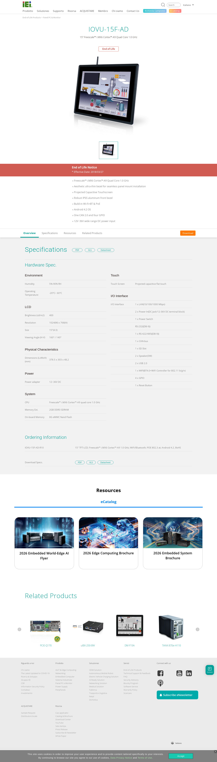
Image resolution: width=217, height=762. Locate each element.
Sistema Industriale (63, 680)
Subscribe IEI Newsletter (65, 732)
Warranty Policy (130, 689)
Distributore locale (29, 716)
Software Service (131, 686)
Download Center (63, 719)
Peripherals (60, 689)
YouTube (59, 722)
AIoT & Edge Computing (65, 670)
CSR (23, 683)
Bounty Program (131, 683)
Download (187, 233)
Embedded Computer (64, 676)
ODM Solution (95, 670)
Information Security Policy (32, 686)
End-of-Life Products (32, 17)
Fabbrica (93, 689)
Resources (70, 233)
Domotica (93, 699)
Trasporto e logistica (98, 693)
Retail (91, 696)
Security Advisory (131, 680)
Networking (60, 673)
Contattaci (25, 689)
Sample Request (28, 712)
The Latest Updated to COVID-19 (35, 673)
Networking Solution (98, 683)
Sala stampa (60, 726)
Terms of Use (145, 758)
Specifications (50, 233)
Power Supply (61, 686)
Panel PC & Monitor (52, 17)
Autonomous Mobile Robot (101, 673)
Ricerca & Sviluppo (29, 676)
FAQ (125, 676)
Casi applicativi (61, 712)
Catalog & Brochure (64, 716)
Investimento (26, 693)
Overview (29, 233)
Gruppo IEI (25, 680)
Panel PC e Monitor (63, 683)
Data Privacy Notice (121, 758)
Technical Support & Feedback (137, 673)
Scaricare (128, 693)
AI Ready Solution (97, 680)
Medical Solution (96, 686)
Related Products (92, 233)
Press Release (61, 729)
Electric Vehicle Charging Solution (103, 676)
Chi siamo (25, 670)
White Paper (60, 736)
